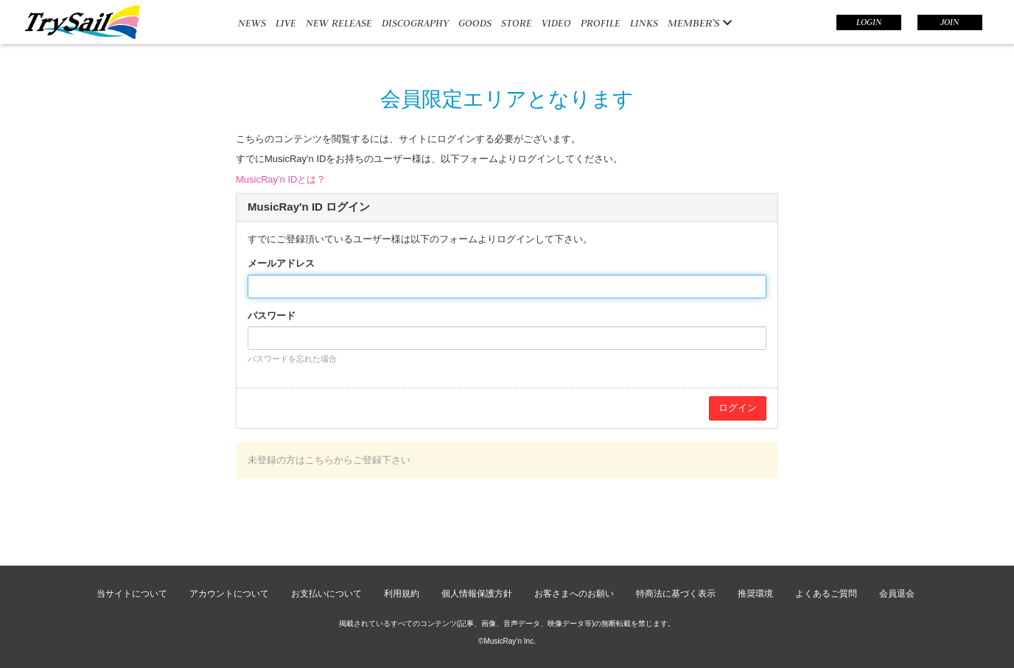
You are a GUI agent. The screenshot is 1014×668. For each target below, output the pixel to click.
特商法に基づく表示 (676, 593)
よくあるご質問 (826, 593)
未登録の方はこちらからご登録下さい (329, 459)
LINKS (644, 22)
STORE (516, 22)
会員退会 (897, 593)
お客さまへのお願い (574, 593)
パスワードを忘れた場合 (292, 358)
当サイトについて (132, 593)
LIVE (286, 22)
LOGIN (868, 22)
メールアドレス (281, 263)
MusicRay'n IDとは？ (281, 179)
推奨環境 (755, 593)
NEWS (252, 22)
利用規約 (401, 593)
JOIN (949, 22)
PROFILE (600, 22)
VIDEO (556, 22)
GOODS (475, 22)
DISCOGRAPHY (415, 22)
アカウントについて (229, 593)
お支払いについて (326, 593)
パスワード (272, 315)
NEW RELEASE (339, 22)
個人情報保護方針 (476, 593)
